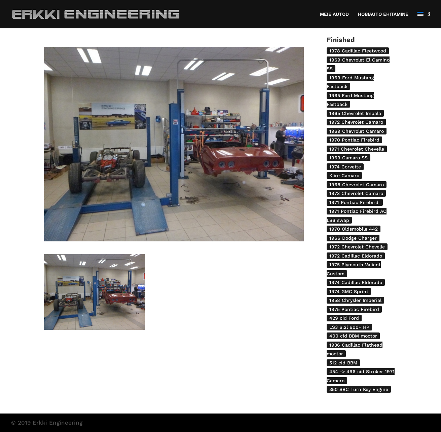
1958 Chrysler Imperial (355, 300)
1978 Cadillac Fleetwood (357, 50)
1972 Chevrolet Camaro (356, 122)
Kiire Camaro (344, 175)
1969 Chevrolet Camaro (356, 131)
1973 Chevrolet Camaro (356, 193)
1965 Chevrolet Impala (355, 113)
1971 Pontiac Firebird (354, 202)
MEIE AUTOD (334, 14)
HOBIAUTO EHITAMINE (383, 14)
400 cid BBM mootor (353, 336)
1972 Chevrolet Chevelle (357, 246)
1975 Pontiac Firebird (354, 309)
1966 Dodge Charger (353, 238)
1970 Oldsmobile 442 (353, 229)
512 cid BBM (343, 362)
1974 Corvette (345, 166)
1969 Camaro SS (348, 157)
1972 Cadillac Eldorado (355, 256)
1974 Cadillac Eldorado (355, 282)
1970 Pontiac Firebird (354, 140)
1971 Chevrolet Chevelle (356, 149)
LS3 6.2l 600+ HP (349, 327)
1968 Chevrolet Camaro (356, 184)
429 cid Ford (344, 318)
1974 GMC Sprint (348, 291)
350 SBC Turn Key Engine (358, 389)
